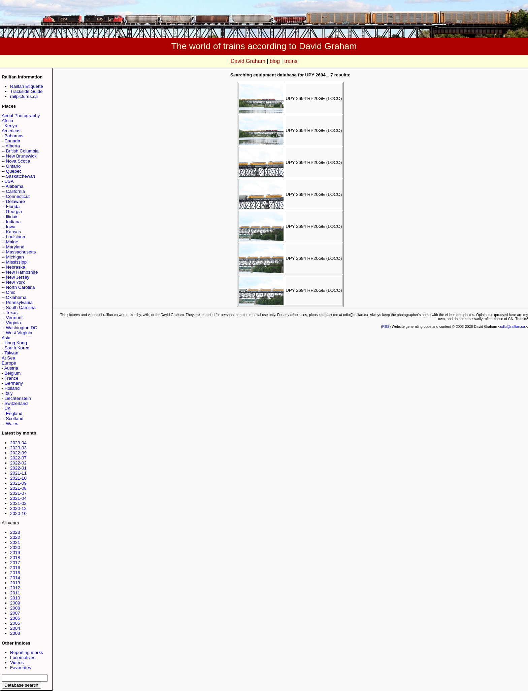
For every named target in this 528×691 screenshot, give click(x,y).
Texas (12, 312)
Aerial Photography (21, 115)
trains (290, 61)
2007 (15, 613)
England (14, 413)
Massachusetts (21, 251)
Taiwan (11, 352)
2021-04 (18, 498)
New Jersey (18, 277)
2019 (15, 552)
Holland (12, 388)
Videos (17, 662)
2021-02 (18, 503)
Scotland (15, 418)
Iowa (10, 226)
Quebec (14, 171)
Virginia (13, 322)
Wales (12, 423)
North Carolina (20, 287)
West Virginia (19, 332)
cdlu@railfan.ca (512, 326)
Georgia (14, 211)
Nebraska (15, 267)
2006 (15, 618)
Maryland (15, 246)
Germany (13, 383)
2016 (15, 567)
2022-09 (18, 452)
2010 (15, 597)
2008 (15, 608)
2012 (15, 587)
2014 (15, 577)
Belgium (12, 373)
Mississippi (17, 262)
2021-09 (18, 483)
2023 (15, 532)
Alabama (15, 186)
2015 (15, 572)
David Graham (248, 61)
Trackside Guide (26, 91)
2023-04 (18, 442)
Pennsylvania (19, 302)
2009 (15, 603)
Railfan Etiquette (26, 86)
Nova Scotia (18, 161)
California (15, 191)
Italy (8, 393)
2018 (15, 557)
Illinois (12, 216)
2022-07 (18, 457)
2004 (15, 628)
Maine (12, 241)
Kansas (13, 231)
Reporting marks (26, 652)
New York (15, 282)
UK (7, 408)
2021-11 (18, 473)
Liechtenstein (17, 398)
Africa (7, 120)
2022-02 (18, 462)
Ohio (10, 292)
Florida (13, 206)
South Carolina (21, 307)
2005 (15, 623)
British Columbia (22, 150)
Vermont (14, 317)
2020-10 (18, 513)
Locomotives (22, 657)
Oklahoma (16, 297)
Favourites (20, 667)
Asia (6, 337)
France (11, 378)
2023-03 (18, 447)
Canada (12, 140)
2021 (15, 542)
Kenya (10, 125)
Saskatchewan (20, 176)
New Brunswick (21, 156)
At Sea (8, 357)
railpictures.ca (24, 96)
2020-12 (18, 508)
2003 (15, 633)
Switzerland (16, 403)
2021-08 (18, 488)
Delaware (15, 201)
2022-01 (18, 468)
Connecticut (18, 196)
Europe (9, 363)
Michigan (15, 257)
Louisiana (15, 236)
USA (8, 181)
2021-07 (18, 493)
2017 (15, 562)
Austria (11, 368)
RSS (386, 326)
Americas (11, 130)
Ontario (13, 166)
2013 (15, 582)
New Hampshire (22, 272)
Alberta (13, 145)
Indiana (13, 221)
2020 (15, 547)
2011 (15, 592)
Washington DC (21, 327)
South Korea (16, 347)
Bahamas (13, 135)
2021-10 (18, 478)
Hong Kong (15, 342)
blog (275, 61)
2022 (15, 537)
